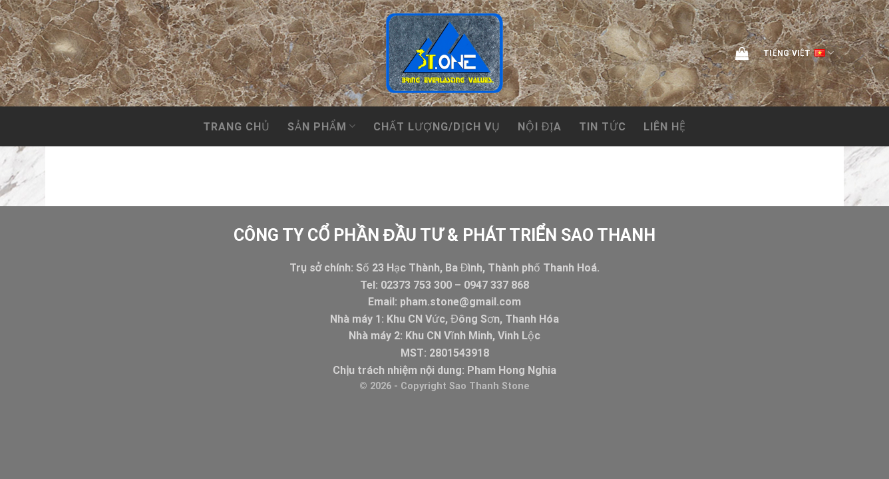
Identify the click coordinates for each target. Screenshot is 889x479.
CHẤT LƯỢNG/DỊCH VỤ (436, 126)
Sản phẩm (321, 126)
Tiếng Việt (798, 53)
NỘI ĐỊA (540, 126)
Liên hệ (664, 126)
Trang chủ (236, 126)
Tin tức (602, 126)
